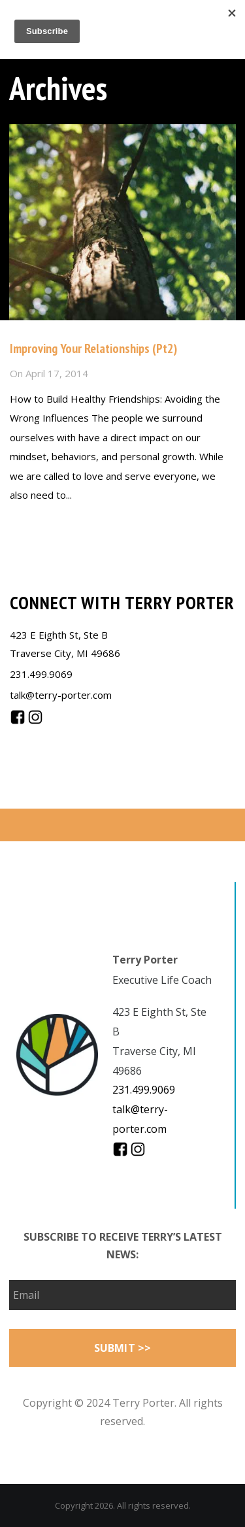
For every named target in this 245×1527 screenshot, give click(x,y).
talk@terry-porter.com (61, 694)
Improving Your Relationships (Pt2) (93, 348)
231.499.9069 (41, 673)
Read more (35, 522)
